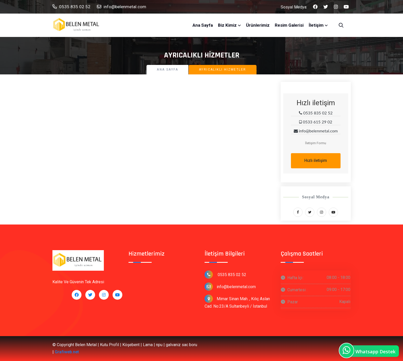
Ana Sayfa (203, 25)
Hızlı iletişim (315, 160)
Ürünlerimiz (258, 25)
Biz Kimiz (227, 25)
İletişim (316, 25)
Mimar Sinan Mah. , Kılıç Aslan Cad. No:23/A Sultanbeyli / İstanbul (237, 302)
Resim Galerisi (289, 25)
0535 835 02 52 (71, 7)
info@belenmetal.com (121, 7)
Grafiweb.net (67, 351)
